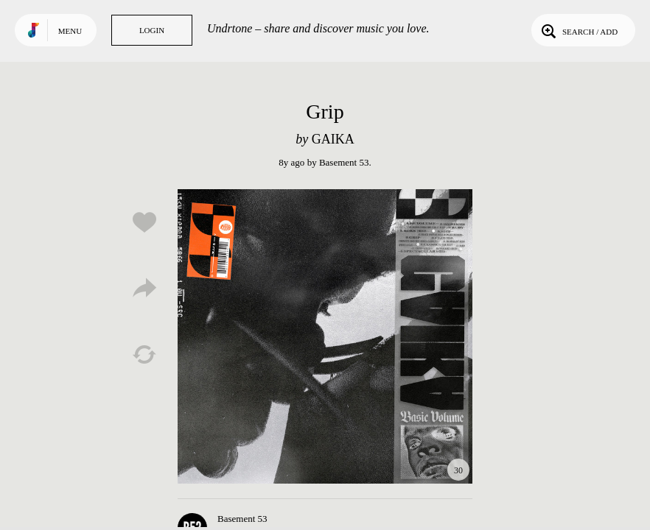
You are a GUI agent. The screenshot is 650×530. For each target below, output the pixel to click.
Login (151, 30)
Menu (70, 30)
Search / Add (578, 30)
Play (325, 336)
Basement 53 (344, 162)
